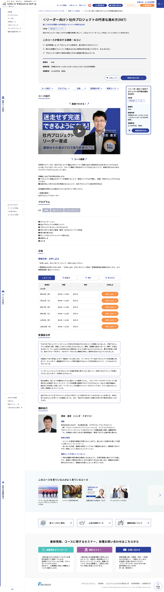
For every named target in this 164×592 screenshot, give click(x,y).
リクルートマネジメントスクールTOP (51, 11)
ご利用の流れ (12, 211)
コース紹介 (46, 88)
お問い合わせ (115, 5)
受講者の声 (95, 88)
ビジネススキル (13, 15)
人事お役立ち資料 (15, 407)
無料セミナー (13, 404)
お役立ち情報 (12, 398)
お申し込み (110, 294)
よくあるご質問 (13, 215)
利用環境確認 (135, 583)
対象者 (10, 12)
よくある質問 (149, 2)
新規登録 (147, 5)
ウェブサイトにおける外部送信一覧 (117, 583)
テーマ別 (11, 18)
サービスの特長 (13, 208)
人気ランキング (13, 25)
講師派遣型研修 (14, 32)
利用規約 (101, 583)
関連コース (111, 88)
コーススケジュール (14, 28)
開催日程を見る (133, 78)
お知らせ (140, 2)
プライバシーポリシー (88, 583)
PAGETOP (158, 587)
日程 (79, 88)
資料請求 (99, 5)
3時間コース (12, 22)
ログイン (131, 5)
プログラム (62, 88)
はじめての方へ (13, 205)
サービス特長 (62, 5)
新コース (82, 5)
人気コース (73, 5)
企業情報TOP (146, 583)
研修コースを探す (74, 11)
